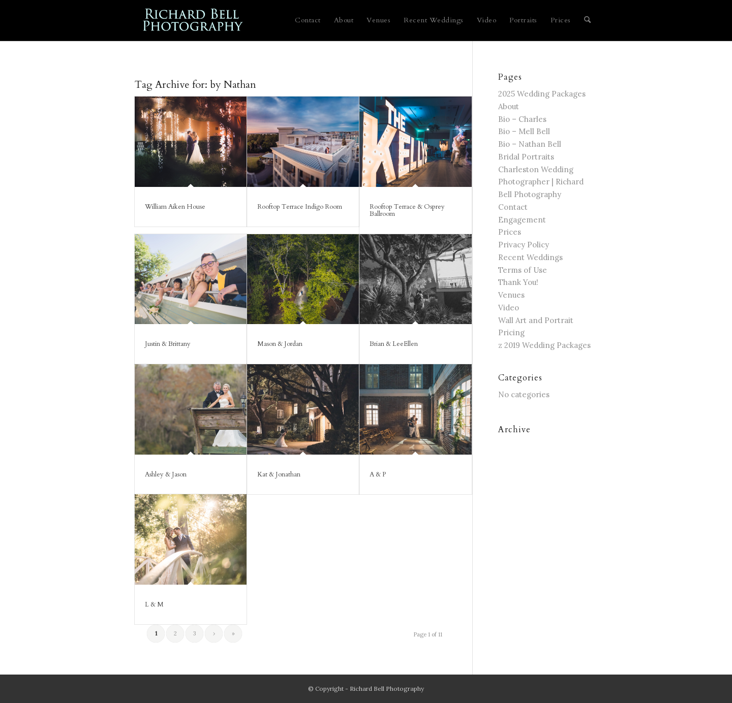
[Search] (587, 20)
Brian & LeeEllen (394, 343)
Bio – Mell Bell (524, 131)
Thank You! (518, 282)
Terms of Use (522, 270)
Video (508, 307)
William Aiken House (175, 206)
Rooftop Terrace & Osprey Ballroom (407, 210)
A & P (378, 474)
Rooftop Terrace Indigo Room (299, 206)
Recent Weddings (530, 257)
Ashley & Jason (166, 474)
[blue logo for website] (193, 20)
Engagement (522, 220)
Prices (509, 232)
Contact (513, 207)
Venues (511, 295)
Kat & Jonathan (278, 474)
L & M (154, 604)
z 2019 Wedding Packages (544, 345)
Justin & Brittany (168, 343)
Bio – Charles (522, 119)
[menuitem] (307, 20)
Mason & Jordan (279, 343)
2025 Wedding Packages (542, 94)
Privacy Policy (523, 244)
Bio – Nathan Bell (529, 144)
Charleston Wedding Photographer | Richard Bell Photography (541, 182)
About (508, 106)
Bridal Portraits (526, 157)
